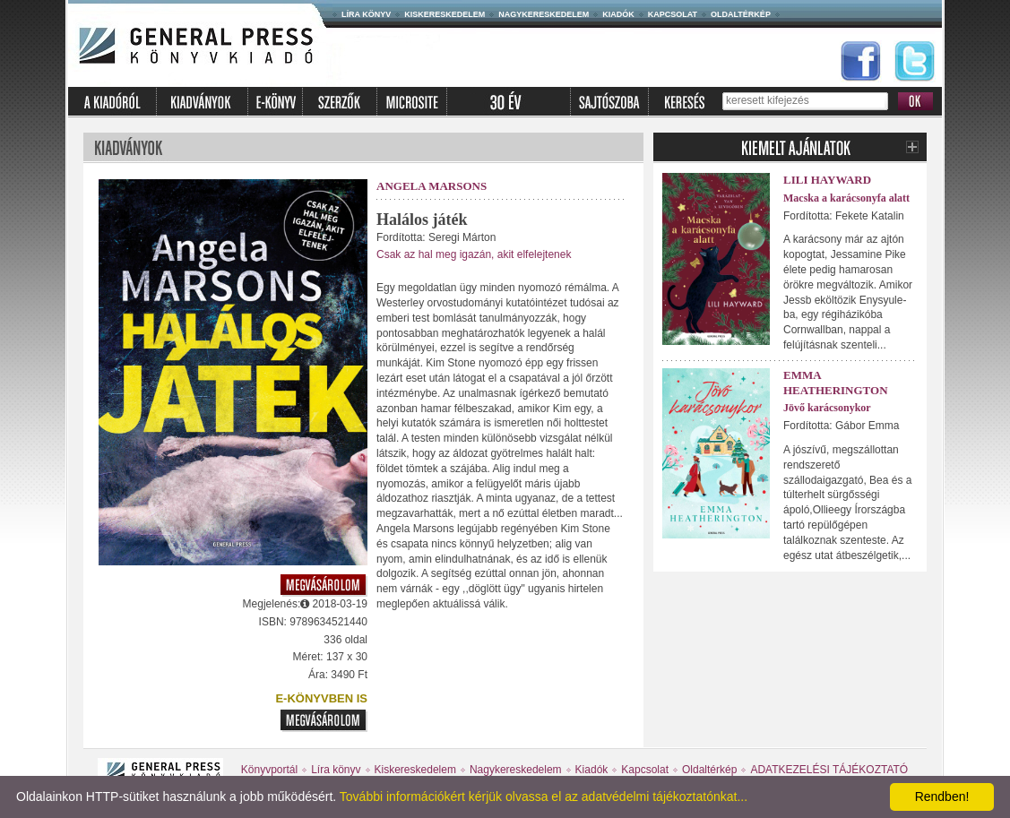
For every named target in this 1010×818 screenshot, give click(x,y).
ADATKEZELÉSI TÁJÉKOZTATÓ (829, 769)
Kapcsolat (672, 14)
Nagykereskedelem (543, 14)
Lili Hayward (827, 179)
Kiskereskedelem (444, 14)
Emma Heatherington (835, 382)
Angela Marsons (431, 186)
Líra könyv (366, 14)
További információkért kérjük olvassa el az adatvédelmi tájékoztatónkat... (543, 796)
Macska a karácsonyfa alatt (846, 198)
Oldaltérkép (741, 14)
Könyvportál (269, 769)
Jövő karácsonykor (827, 407)
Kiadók (618, 14)
